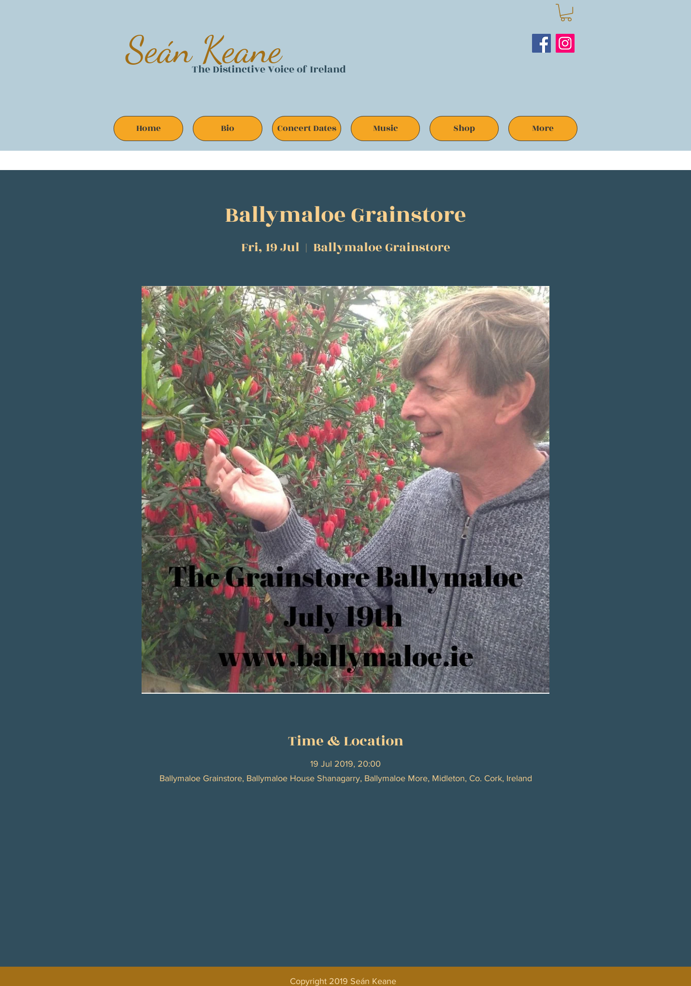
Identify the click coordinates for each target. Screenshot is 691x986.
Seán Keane (204, 49)
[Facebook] (541, 43)
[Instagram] (565, 43)
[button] (566, 12)
